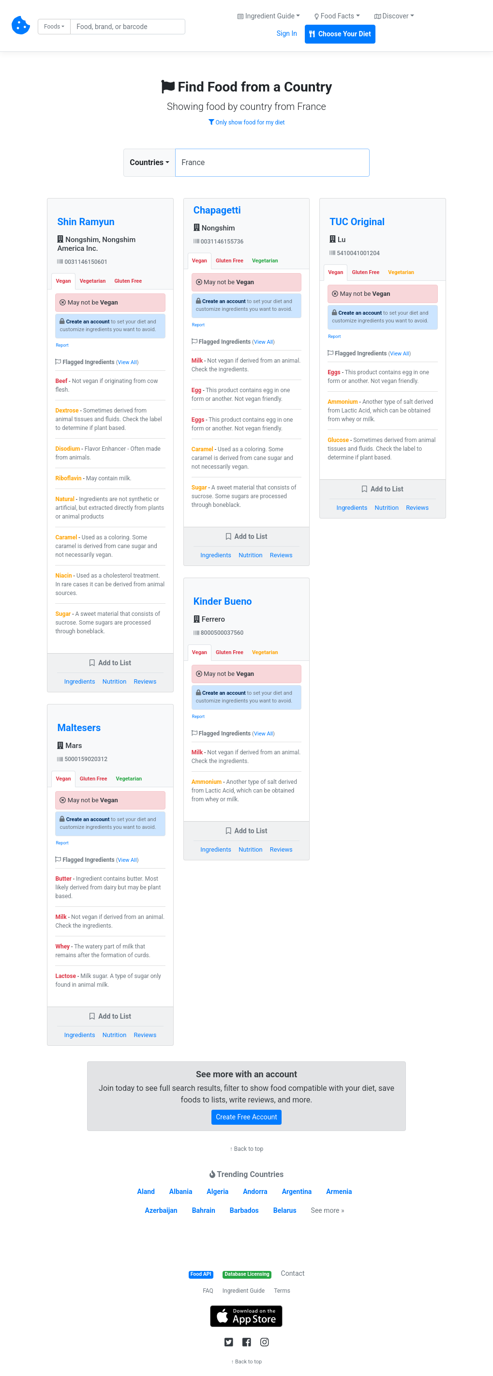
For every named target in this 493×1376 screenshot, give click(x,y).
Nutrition (114, 681)
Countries (147, 162)
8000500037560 (219, 632)
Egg (196, 390)
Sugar (63, 614)
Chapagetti (217, 210)
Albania (181, 1191)
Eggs (198, 419)
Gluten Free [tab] (128, 281)
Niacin (63, 575)
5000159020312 (82, 759)
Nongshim (214, 228)
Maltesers (79, 728)
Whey (62, 946)
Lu (337, 239)
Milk (60, 917)
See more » (327, 1210)
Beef (61, 381)
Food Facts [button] (334, 16)
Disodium (67, 448)
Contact (293, 1273)
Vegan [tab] (63, 281)
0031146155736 (219, 241)
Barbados (244, 1210)
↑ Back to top (246, 1149)
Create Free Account (246, 1117)
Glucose (338, 440)
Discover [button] (391, 16)
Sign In (287, 33)
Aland (146, 1191)
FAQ (208, 1290)
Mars (69, 745)
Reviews (145, 681)
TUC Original (357, 222)
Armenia (339, 1191)
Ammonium (207, 782)
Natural (64, 499)
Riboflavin (68, 478)
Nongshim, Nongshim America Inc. (96, 244)
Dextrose (66, 410)
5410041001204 (354, 253)
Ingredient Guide (244, 1290)
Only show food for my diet (247, 122)
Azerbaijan (161, 1210)
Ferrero (209, 619)
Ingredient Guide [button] (266, 16)
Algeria (217, 1191)
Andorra (255, 1191)
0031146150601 (82, 262)
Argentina (297, 1191)
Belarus (285, 1210)
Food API (201, 1274)
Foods (52, 26)
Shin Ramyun (85, 222)
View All (127, 362)
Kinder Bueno (223, 601)
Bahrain (203, 1210)
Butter (63, 878)
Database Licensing (247, 1274)
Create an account (88, 322)
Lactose (65, 976)
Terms (282, 1290)
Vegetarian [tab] (93, 281)
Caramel (66, 537)
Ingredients (79, 681)
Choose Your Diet (340, 34)
